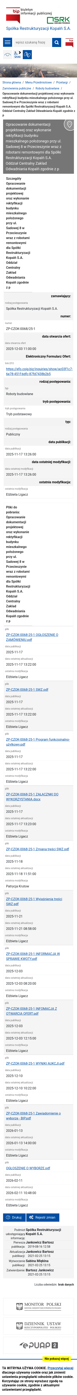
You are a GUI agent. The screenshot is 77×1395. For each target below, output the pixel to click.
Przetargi (62, 82)
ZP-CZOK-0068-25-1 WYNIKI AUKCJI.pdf (35, 1063)
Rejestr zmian (45, 1217)
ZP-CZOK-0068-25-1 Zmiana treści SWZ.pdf (37, 849)
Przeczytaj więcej (60, 1368)
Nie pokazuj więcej (57, 1358)
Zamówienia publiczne (16, 88)
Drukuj (17, 1217)
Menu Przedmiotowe (38, 82)
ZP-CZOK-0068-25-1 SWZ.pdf (27, 690)
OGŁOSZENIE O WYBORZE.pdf (28, 1168)
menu (7, 42)
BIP (69, 42)
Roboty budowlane (47, 88)
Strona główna (11, 82)
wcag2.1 (17, 54)
